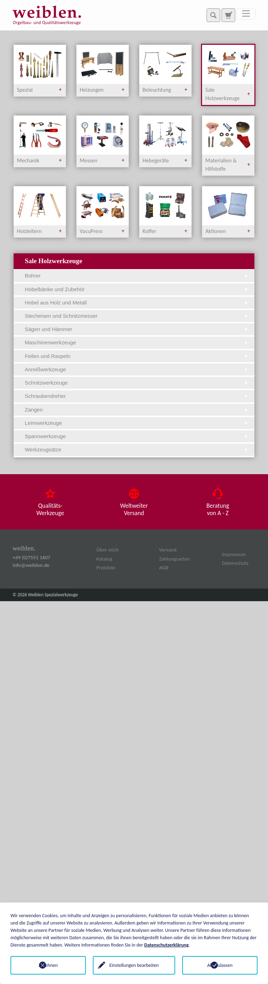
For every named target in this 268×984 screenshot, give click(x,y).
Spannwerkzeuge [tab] (137, 436)
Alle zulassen (220, 965)
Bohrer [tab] (137, 276)
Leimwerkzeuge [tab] (137, 423)
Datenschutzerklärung (166, 945)
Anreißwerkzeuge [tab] (137, 369)
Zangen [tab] (137, 410)
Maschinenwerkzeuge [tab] (137, 342)
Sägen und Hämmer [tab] (137, 329)
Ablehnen (48, 965)
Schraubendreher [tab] (137, 396)
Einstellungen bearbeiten (134, 965)
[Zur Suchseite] (228, 15)
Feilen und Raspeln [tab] (137, 356)
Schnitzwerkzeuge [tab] (137, 383)
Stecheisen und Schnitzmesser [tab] (137, 316)
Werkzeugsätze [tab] (137, 449)
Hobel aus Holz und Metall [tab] (137, 302)
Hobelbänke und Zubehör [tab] (137, 289)
